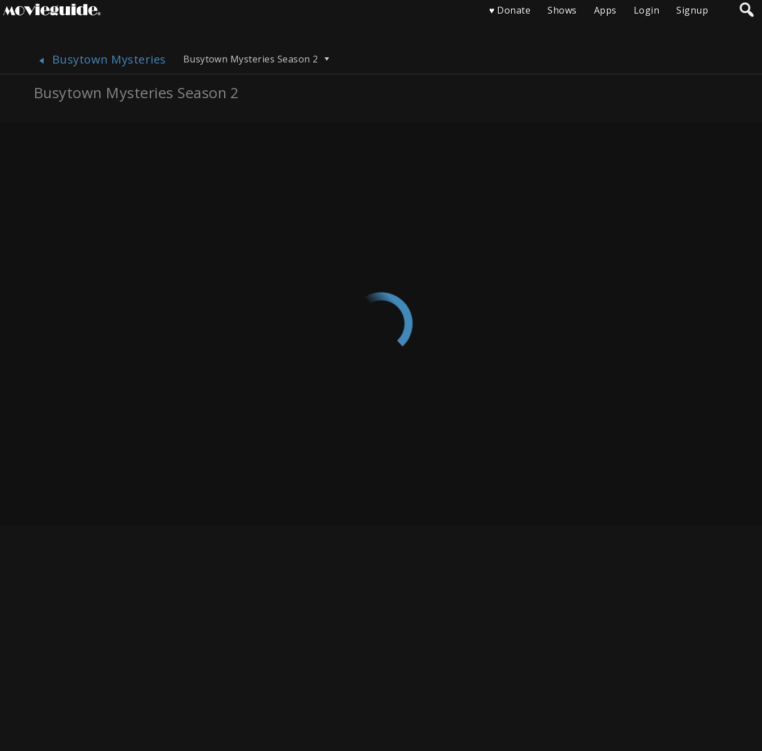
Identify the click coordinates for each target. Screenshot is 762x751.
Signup (692, 10)
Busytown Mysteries (100, 59)
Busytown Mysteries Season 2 (257, 59)
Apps (605, 10)
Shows (562, 10)
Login (646, 10)
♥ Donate (510, 10)
